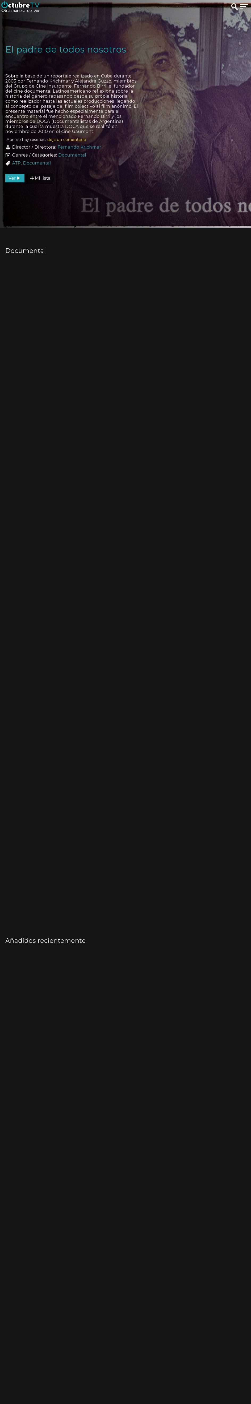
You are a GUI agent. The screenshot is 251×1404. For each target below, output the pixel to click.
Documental (72, 155)
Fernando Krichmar (79, 147)
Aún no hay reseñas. (46, 139)
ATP (16, 163)
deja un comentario (66, 139)
